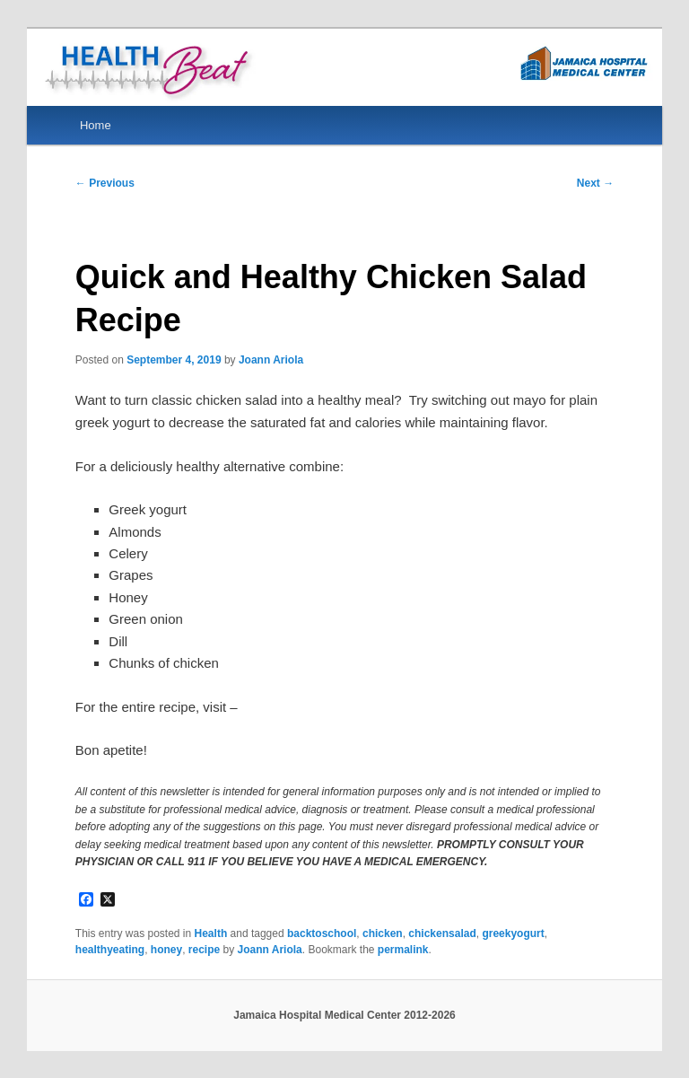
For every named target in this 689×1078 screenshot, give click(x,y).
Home (95, 125)
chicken (382, 933)
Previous (105, 183)
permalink (403, 949)
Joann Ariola (271, 360)
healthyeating (109, 949)
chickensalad (441, 933)
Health (211, 933)
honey (166, 949)
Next (595, 183)
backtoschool (321, 933)
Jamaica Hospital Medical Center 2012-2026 (344, 1015)
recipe (204, 949)
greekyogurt (513, 933)
